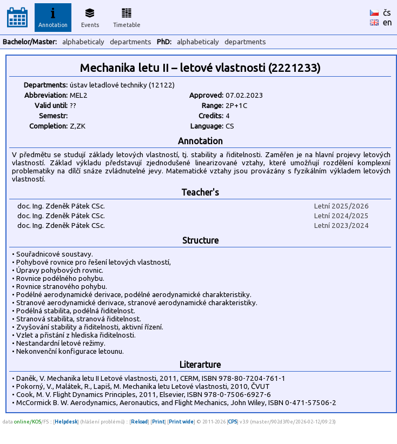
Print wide (181, 422)
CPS (232, 422)
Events (90, 16)
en (387, 22)
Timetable (127, 16)
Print (158, 422)
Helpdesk (66, 422)
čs (387, 12)
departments (130, 42)
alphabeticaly (83, 42)
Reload (139, 422)
